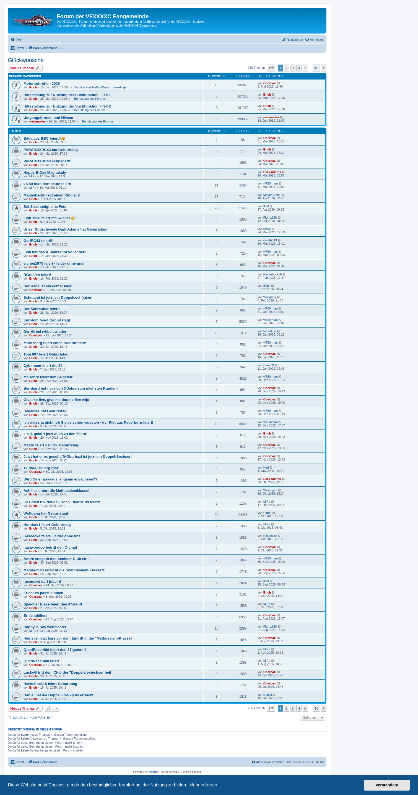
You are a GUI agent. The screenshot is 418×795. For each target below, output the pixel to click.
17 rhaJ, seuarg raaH (41, 468)
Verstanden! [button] (387, 785)
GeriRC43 (270, 240)
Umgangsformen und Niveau (48, 118)
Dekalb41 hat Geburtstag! (46, 411)
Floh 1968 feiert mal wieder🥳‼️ (50, 218)
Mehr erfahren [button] (203, 785)
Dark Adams (272, 172)
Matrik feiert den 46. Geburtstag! (51, 445)
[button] (271, 68)
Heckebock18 (272, 274)
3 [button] (293, 67)
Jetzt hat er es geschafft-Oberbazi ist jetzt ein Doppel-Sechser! (78, 456)
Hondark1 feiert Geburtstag (47, 525)
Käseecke (270, 535)
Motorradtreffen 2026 (42, 83)
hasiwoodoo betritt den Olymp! (50, 547)
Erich (33, 87)
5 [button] (305, 67)
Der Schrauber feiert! (42, 309)
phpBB (153, 771)
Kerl (266, 206)
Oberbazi (269, 83)
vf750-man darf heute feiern (47, 184)
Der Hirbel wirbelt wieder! (45, 331)
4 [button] (299, 67)
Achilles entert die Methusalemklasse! (56, 491)
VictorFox (269, 331)
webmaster (37, 121)
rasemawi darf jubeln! (42, 581)
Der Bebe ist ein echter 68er (48, 286)
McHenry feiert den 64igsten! (48, 377)
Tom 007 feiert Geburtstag (46, 354)
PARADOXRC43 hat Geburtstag (51, 150)
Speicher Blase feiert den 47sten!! (53, 604)
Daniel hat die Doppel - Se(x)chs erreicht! (59, 695)
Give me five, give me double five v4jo (56, 400)
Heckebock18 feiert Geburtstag (50, 684)
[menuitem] (16, 39)
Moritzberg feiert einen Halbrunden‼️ (55, 343)
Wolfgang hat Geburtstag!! (46, 513)
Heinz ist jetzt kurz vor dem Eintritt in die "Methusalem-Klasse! (78, 638)
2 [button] (286, 67)
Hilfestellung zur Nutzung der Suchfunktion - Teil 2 (67, 106)
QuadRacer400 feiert (41, 661)
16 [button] (316, 67)
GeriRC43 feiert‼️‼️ (39, 241)
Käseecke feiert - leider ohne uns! (53, 536)
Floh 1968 (270, 217)
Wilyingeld (270, 490)
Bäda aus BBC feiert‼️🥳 (44, 138)
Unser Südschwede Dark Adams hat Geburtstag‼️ (66, 229)
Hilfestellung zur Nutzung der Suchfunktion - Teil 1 (67, 95)
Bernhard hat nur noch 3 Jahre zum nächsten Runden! (71, 388)
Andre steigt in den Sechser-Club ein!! (57, 559)
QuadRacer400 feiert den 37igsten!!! (55, 650)
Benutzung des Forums (90, 98)
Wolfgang (269, 297)
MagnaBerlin (272, 194)
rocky (267, 229)
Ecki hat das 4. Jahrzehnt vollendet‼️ (55, 252)
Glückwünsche (26, 60)
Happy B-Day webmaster (45, 627)
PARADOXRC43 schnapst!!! (47, 161)
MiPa (32, 176)
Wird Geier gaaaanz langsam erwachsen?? (60, 479)
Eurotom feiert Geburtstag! (47, 320)
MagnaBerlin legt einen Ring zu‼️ (52, 195)
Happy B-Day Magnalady (45, 172)
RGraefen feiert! (37, 275)
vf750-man (270, 183)
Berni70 (268, 365)
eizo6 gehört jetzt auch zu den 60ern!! (56, 434)
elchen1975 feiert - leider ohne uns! (54, 263)
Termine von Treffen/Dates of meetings (100, 87)
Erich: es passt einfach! (44, 593)
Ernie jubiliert (35, 615)
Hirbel (267, 513)
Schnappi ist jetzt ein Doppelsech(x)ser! (58, 297)
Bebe (267, 285)
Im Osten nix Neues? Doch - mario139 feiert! (62, 502)
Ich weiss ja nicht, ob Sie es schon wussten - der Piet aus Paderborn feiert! (88, 422)
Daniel (267, 694)
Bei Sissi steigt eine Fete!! (46, 206)
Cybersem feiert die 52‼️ (44, 366)
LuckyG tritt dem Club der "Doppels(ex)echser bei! (67, 672)
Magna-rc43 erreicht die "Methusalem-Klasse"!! (64, 570)
